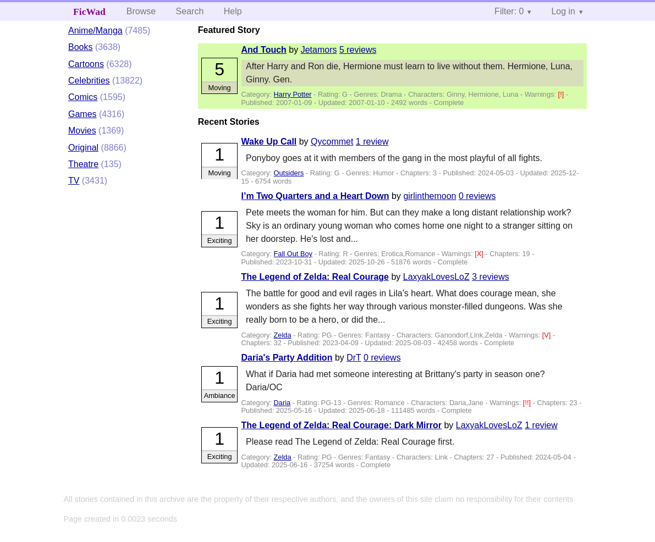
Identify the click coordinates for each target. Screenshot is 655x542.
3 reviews (490, 276)
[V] (547, 335)
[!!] (528, 403)
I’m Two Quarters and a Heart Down (315, 196)
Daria (282, 403)
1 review (372, 141)
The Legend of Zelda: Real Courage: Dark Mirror (341, 425)
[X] (480, 254)
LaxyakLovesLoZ (436, 276)
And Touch (264, 49)
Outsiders (289, 173)
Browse (141, 11)
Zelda (282, 335)
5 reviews (358, 49)
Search (190, 11)
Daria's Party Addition (287, 357)
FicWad (89, 11)
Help (233, 11)
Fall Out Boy (293, 254)
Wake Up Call (269, 141)
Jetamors (319, 49)
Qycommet (332, 141)
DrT (353, 357)
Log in (563, 11)
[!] (562, 94)
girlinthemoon (429, 196)
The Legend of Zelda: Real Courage (315, 276)
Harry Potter (293, 94)
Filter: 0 (509, 11)
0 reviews (477, 196)
